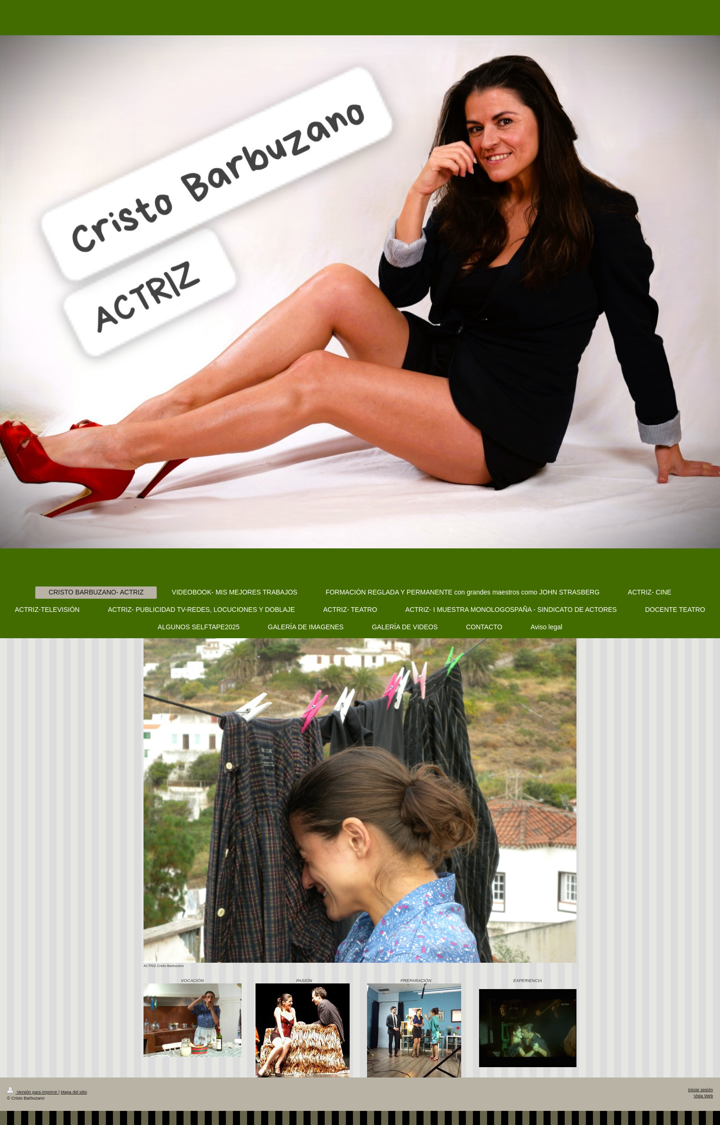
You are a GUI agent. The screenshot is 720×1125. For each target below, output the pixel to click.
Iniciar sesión (700, 1089)
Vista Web (703, 1095)
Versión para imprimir (32, 1092)
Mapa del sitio (74, 1092)
